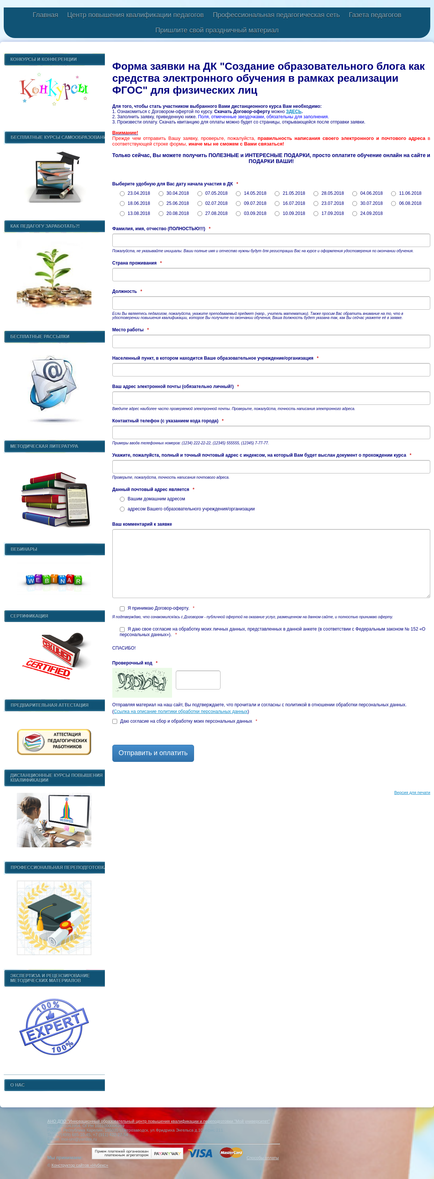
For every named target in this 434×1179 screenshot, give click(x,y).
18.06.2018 (135, 203)
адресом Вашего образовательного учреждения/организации (187, 509)
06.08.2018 (406, 203)
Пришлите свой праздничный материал (216, 30)
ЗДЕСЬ (294, 111)
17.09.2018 (328, 213)
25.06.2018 (174, 203)
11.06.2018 (406, 193)
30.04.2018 (174, 193)
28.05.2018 (328, 193)
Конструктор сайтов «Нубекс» (79, 1165)
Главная (45, 15)
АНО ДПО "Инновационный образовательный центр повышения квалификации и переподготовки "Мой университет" (158, 1121)
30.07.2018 (367, 203)
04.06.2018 (367, 193)
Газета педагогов (375, 15)
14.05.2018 (251, 193)
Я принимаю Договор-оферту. (157, 608)
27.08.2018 (212, 213)
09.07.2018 (251, 203)
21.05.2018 (290, 193)
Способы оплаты (263, 1157)
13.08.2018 (135, 213)
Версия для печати (412, 792)
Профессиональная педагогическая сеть (276, 15)
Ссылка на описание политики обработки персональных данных (181, 711)
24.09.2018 (367, 213)
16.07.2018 (290, 203)
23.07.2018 (328, 203)
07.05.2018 (212, 193)
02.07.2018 (212, 203)
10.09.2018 (290, 213)
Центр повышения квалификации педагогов (135, 15)
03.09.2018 (251, 213)
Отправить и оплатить (153, 753)
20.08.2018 (174, 213)
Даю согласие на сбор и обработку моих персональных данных (184, 721)
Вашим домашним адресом (152, 498)
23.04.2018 (135, 193)
